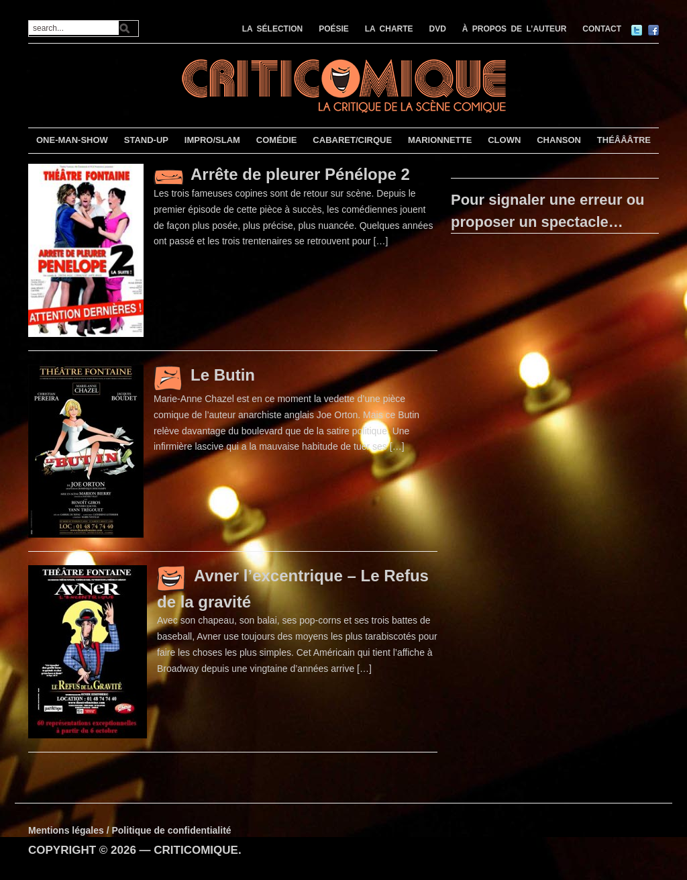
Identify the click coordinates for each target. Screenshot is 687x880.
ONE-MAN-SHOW (72, 140)
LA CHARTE (389, 29)
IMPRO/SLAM (212, 140)
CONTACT (601, 29)
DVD (437, 29)
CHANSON (559, 140)
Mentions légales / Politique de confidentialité (129, 830)
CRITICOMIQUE (196, 850)
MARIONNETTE (440, 140)
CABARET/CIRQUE (352, 140)
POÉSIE (334, 29)
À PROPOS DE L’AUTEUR (514, 29)
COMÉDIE (276, 140)
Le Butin (223, 375)
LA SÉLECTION (272, 29)
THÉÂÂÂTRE (624, 140)
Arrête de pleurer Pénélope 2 (300, 174)
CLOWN (504, 140)
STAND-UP (146, 140)
